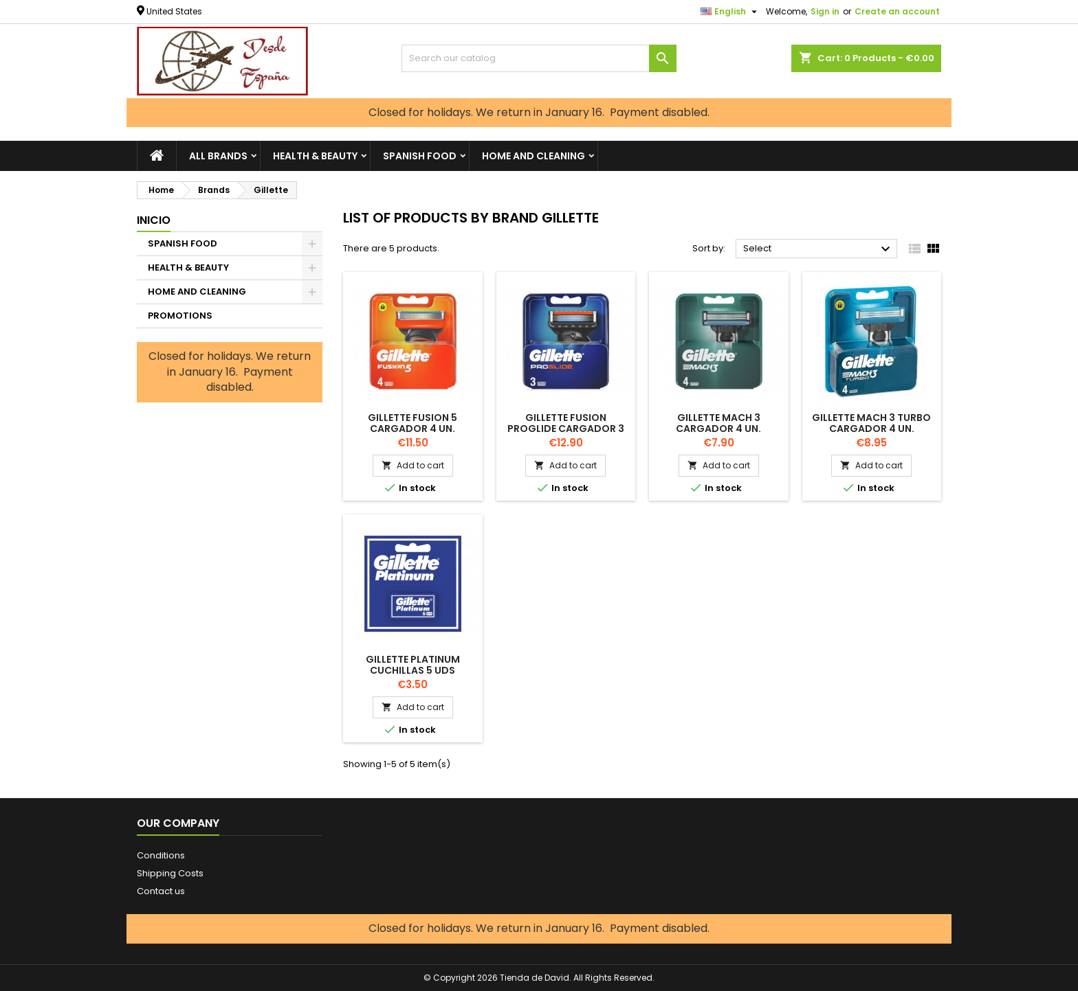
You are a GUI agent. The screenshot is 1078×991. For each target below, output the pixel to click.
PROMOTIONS (180, 315)
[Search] (539, 58)
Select (818, 249)
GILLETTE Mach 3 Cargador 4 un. (718, 423)
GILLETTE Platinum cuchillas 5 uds (413, 664)
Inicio (153, 220)
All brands (218, 156)
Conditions (161, 855)
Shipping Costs (170, 873)
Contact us (161, 891)
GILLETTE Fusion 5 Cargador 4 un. (412, 423)
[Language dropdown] (730, 11)
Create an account (897, 11)
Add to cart (413, 465)
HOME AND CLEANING (533, 156)
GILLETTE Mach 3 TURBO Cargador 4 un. (871, 423)
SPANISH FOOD (419, 156)
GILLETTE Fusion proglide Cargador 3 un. (565, 428)
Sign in (825, 11)
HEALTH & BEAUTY (315, 156)
